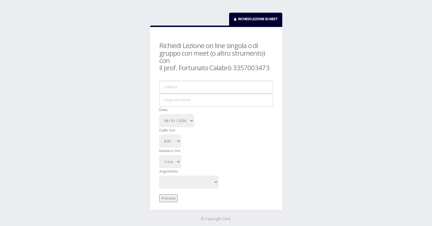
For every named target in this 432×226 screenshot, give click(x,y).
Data (163, 109)
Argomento (168, 171)
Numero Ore (169, 150)
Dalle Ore (167, 130)
